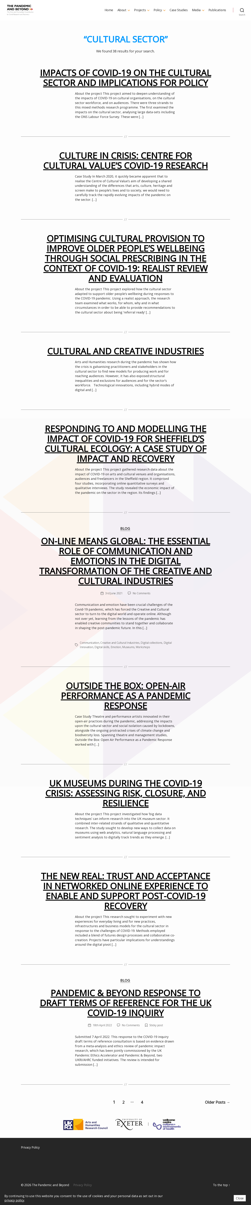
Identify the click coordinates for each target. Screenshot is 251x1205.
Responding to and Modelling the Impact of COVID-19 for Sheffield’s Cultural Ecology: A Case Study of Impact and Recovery (125, 454)
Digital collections (153, 653)
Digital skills (102, 658)
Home (109, 15)
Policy (158, 15)
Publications (217, 15)
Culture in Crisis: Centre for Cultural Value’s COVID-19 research (125, 171)
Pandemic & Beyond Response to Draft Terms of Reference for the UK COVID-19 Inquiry (125, 1014)
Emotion (116, 658)
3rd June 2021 (113, 604)
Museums (129, 658)
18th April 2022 (102, 1036)
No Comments (141, 604)
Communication (90, 653)
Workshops (144, 658)
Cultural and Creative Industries (125, 361)
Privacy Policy (30, 1157)
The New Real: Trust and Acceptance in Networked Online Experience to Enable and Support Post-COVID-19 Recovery (125, 901)
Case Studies (179, 15)
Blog (126, 539)
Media (196, 15)
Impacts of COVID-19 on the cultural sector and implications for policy (125, 88)
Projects (140, 15)
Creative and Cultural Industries (121, 653)
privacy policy (14, 1200)
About (121, 15)
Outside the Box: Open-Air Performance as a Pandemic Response (125, 706)
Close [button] (240, 1198)
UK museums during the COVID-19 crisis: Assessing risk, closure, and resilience (125, 804)
